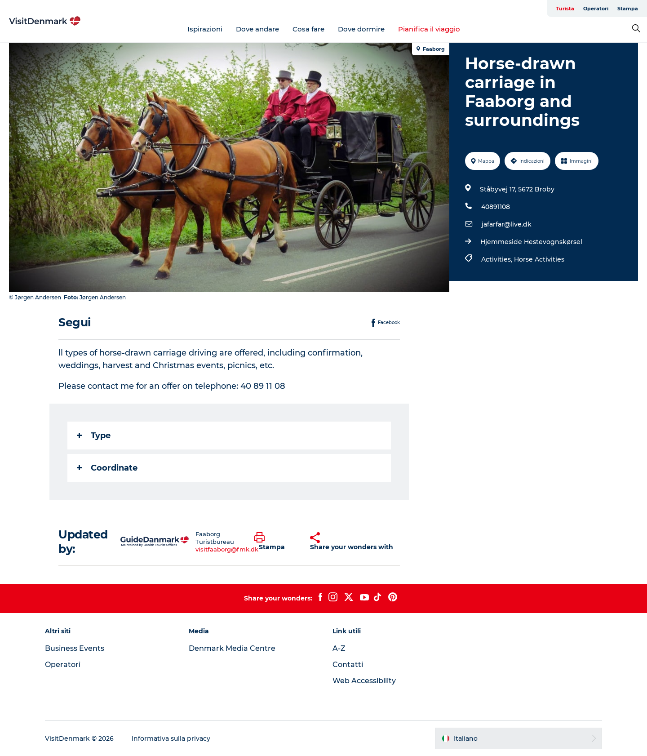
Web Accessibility (364, 680)
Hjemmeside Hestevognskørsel (531, 242)
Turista (565, 8)
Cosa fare (308, 29)
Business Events (74, 648)
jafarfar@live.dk (507, 224)
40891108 (495, 207)
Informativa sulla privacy (171, 738)
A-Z (339, 648)
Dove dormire (361, 29)
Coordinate (107, 468)
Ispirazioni (204, 29)
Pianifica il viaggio (429, 29)
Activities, (497, 259)
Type (94, 435)
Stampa (627, 8)
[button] (275, 541)
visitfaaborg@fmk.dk (226, 549)
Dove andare (257, 29)
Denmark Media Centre (232, 648)
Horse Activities (539, 259)
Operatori (595, 8)
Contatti (347, 664)
